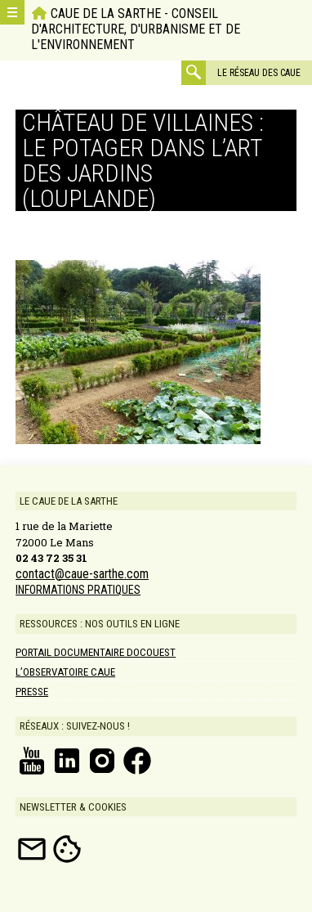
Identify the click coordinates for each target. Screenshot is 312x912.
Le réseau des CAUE (259, 73)
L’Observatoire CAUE (65, 672)
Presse (32, 691)
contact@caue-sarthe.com (82, 574)
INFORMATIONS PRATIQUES (78, 589)
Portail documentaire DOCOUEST (96, 652)
